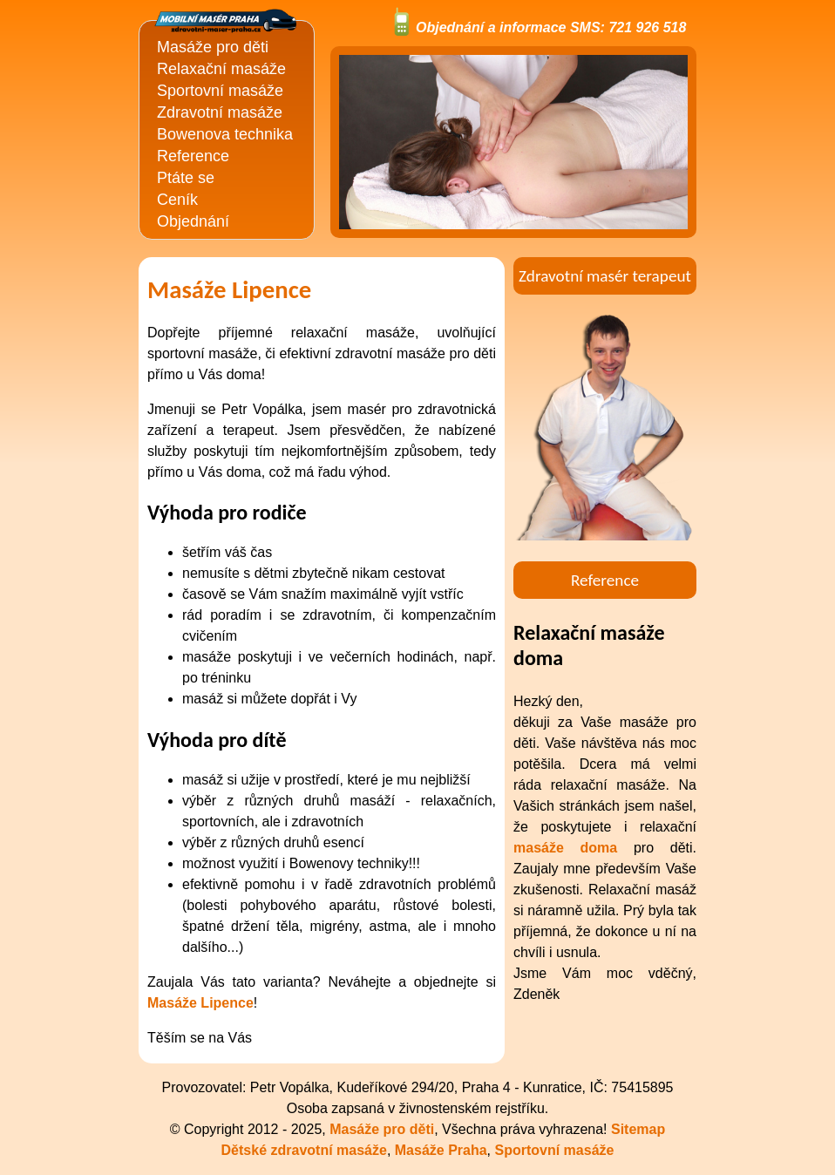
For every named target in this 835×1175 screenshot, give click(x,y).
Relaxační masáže (221, 69)
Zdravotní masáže (219, 112)
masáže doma (565, 847)
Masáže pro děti (212, 47)
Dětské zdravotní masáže (304, 1150)
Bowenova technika (225, 134)
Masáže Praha (441, 1150)
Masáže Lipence (200, 1002)
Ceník (177, 199)
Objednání (193, 221)
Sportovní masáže (220, 90)
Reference (193, 156)
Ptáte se (185, 178)
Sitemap (638, 1129)
